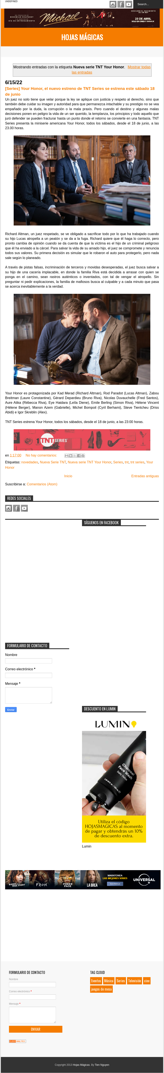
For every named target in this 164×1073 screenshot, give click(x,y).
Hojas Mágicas (82, 37)
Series (118, 462)
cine (146, 980)
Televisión (134, 980)
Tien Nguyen (102, 1064)
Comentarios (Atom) (42, 484)
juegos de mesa (101, 989)
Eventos (96, 980)
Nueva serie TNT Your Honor (89, 462)
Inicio (68, 476)
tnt (127, 462)
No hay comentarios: (42, 455)
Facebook (120, 4)
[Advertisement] (37, 548)
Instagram (113, 4)
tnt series (137, 462)
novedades (29, 462)
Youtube (128, 4)
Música (108, 980)
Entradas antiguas (145, 476)
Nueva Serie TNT (53, 462)
